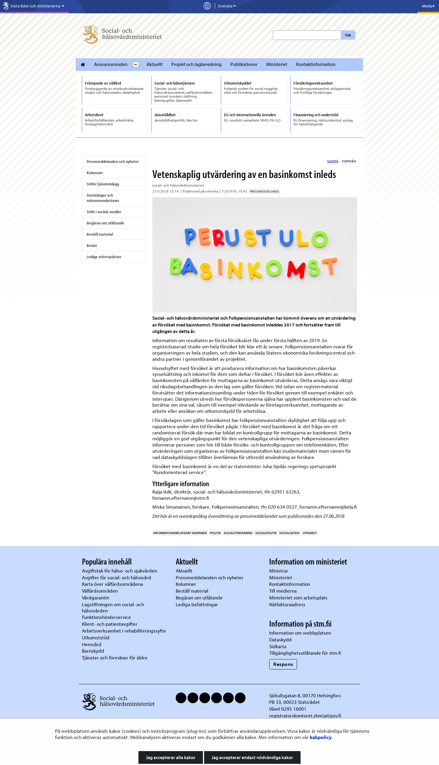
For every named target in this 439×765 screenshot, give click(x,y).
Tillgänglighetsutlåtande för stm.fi (305, 653)
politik (215, 533)
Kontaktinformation (315, 64)
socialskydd (289, 533)
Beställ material (100, 234)
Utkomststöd (95, 637)
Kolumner (95, 172)
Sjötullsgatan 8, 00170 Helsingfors (305, 695)
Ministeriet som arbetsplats (298, 597)
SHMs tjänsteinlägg (103, 184)
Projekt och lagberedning (196, 64)
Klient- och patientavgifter (110, 624)
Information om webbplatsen (300, 633)
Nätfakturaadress (287, 604)
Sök (348, 35)
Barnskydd (93, 651)
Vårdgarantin (95, 597)
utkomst (310, 533)
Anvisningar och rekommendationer (103, 198)
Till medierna (283, 591)
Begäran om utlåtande (105, 223)
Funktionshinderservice (106, 617)
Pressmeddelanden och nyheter (113, 161)
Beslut (92, 245)
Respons (283, 664)
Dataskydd (280, 639)
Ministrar (278, 570)
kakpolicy (321, 737)
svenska (349, 161)
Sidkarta (277, 646)
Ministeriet (276, 64)
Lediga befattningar (197, 604)
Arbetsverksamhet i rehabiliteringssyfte (124, 630)
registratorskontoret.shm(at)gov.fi (305, 715)
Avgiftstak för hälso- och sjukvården (119, 570)
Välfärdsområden (100, 591)
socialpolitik (266, 533)
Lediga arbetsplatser (104, 256)
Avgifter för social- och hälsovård (116, 577)
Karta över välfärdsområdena (112, 584)
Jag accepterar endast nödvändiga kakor (252, 757)
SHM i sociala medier (104, 211)
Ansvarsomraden (110, 64)
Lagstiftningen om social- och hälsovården (113, 607)
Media (428, 6)
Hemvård (91, 644)
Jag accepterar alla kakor (171, 757)
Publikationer (243, 64)
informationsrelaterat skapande (180, 533)
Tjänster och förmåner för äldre (115, 657)
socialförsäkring (238, 533)
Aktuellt (154, 64)
